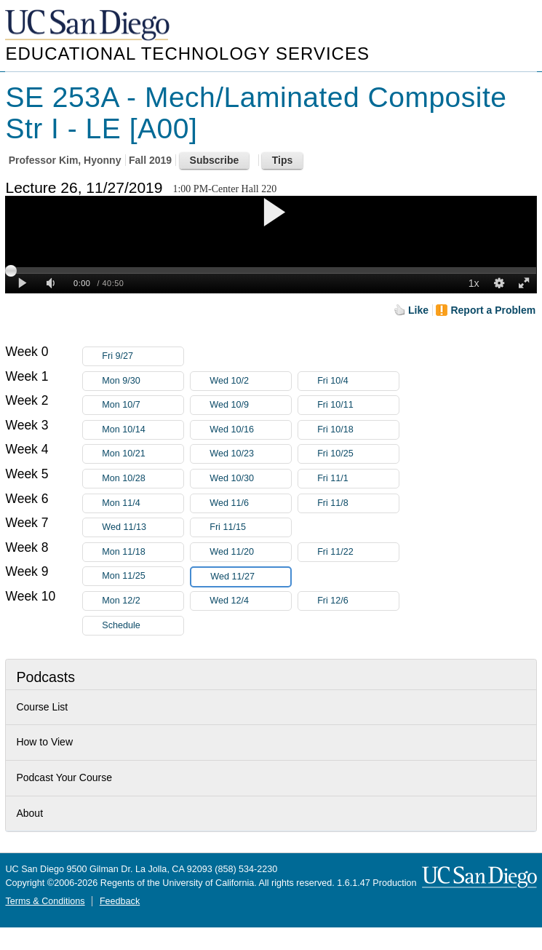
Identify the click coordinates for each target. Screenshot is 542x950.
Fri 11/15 (250, 527)
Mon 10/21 (142, 454)
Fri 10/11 (358, 405)
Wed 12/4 (250, 601)
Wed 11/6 (250, 503)
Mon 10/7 (142, 405)
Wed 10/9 (250, 405)
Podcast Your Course (64, 777)
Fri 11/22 (358, 552)
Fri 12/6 (358, 601)
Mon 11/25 (142, 576)
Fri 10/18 (358, 430)
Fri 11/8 (358, 503)
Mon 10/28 (142, 479)
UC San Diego (88, 25)
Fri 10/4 (358, 381)
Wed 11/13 (142, 527)
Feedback (120, 901)
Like (418, 310)
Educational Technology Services (187, 53)
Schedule (121, 625)
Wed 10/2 (250, 381)
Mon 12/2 (142, 601)
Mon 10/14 (142, 430)
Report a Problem (492, 310)
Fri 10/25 (358, 454)
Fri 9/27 (142, 356)
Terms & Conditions (44, 901)
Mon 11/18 (142, 552)
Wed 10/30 (250, 479)
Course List (42, 707)
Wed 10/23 (250, 454)
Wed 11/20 (250, 552)
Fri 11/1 (358, 479)
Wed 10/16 (250, 430)
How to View (44, 742)
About (29, 813)
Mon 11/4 (142, 503)
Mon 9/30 (142, 381)
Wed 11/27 (250, 577)
